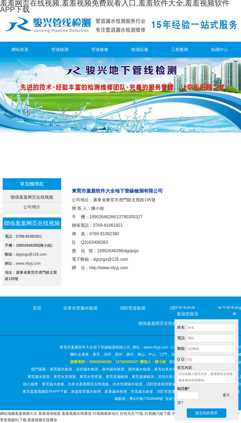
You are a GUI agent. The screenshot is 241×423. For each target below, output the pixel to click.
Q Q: (181, 359)
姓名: (181, 327)
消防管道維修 (182, 308)
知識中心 (219, 49)
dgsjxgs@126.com (31, 254)
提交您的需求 (206, 413)
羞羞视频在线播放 (77, 413)
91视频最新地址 (106, 413)
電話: (181, 338)
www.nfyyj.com (28, 263)
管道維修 (99, 49)
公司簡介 (31, 207)
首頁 (98, 169)
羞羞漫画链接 (49, 413)
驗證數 (183, 388)
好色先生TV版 (131, 413)
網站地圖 (7, 413)
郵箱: (181, 348)
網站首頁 (19, 49)
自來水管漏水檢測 (80, 308)
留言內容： (186, 367)
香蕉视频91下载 (13, 420)
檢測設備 (139, 49)
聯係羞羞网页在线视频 (32, 197)
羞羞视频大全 (26, 413)
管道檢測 (59, 49)
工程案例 (179, 49)
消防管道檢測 (132, 308)
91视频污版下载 (157, 413)
